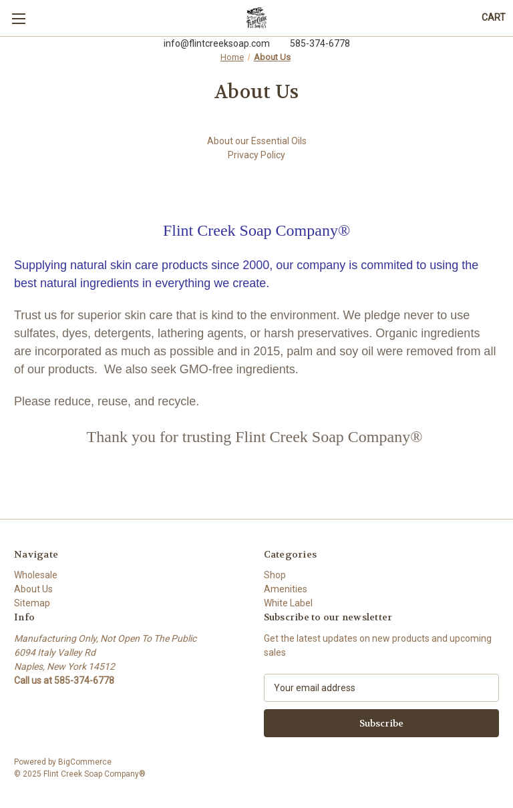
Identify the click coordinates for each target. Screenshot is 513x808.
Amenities (285, 589)
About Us (33, 589)
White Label (288, 603)
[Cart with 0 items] (493, 17)
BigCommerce (85, 762)
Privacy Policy (256, 155)
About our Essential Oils (257, 141)
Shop (275, 575)
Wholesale (35, 575)
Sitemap (32, 603)
